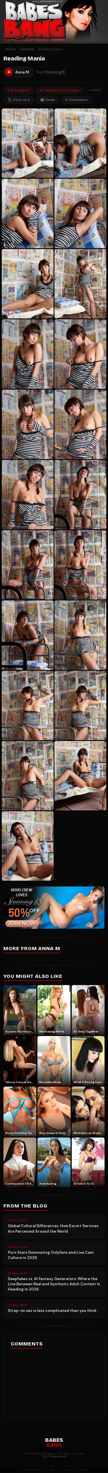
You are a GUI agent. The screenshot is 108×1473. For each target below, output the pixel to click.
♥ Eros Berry (19, 90)
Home (10, 49)
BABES (54, 1442)
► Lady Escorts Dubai (59, 90)
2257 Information (54, 1456)
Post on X (19, 99)
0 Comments (76, 99)
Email (47, 99)
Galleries (27, 49)
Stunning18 (55, 72)
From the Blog (25, 1206)
